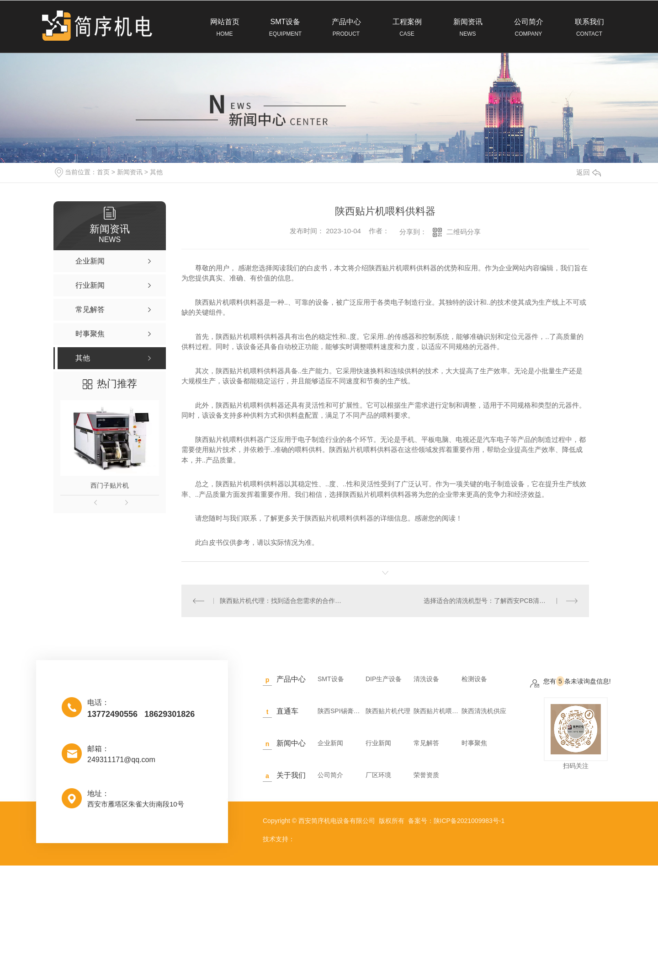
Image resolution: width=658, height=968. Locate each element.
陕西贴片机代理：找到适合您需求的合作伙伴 (283, 600)
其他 (156, 172)
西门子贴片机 (109, 485)
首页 (103, 172)
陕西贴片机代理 (388, 711)
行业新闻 (378, 743)
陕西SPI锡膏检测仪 (340, 711)
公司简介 (528, 28)
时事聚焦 (474, 743)
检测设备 (474, 679)
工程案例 (407, 28)
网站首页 (224, 28)
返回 (588, 172)
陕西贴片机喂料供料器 (436, 711)
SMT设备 (285, 28)
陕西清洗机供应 (484, 711)
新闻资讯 (467, 28)
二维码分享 (463, 232)
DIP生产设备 (384, 679)
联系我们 (589, 28)
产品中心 (346, 28)
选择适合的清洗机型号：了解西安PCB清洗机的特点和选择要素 (501, 600)
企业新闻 (330, 743)
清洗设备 (426, 679)
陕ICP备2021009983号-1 (469, 820)
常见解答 (426, 743)
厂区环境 (378, 775)
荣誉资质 (426, 775)
